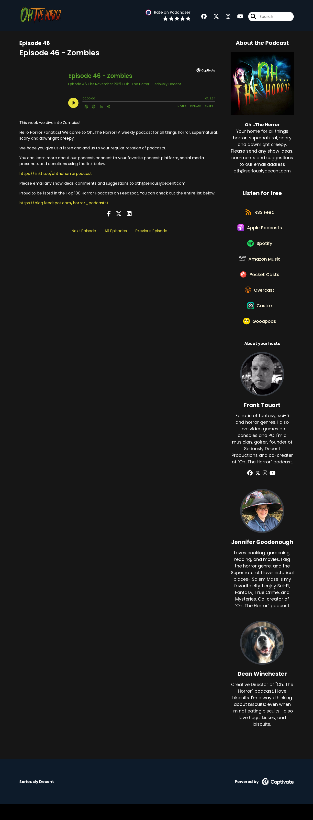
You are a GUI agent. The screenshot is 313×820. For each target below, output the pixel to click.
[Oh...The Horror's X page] (213, 17)
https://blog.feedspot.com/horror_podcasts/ (64, 203)
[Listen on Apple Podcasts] (260, 231)
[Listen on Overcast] (259, 301)
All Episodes (115, 231)
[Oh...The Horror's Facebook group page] (204, 17)
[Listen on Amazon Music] (259, 266)
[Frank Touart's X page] (259, 489)
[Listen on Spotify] (260, 248)
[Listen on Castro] (260, 319)
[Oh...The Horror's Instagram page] (225, 17)
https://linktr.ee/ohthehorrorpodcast (55, 173)
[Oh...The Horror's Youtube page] (237, 17)
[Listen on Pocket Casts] (259, 283)
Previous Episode (151, 231)
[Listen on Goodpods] (260, 336)
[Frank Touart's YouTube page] (271, 489)
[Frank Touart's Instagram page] (265, 489)
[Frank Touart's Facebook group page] (252, 489)
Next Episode (83, 231)
